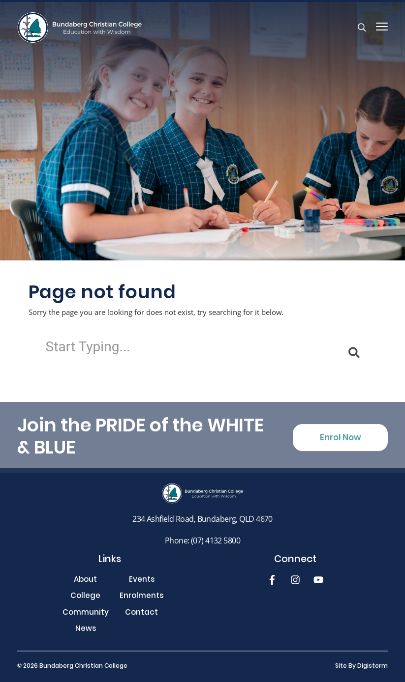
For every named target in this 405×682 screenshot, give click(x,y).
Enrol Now (340, 444)
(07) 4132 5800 (215, 540)
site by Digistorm (361, 666)
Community (85, 613)
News (85, 629)
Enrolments (141, 596)
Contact (141, 613)
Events (142, 580)
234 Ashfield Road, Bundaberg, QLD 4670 (202, 518)
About (85, 580)
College (85, 596)
